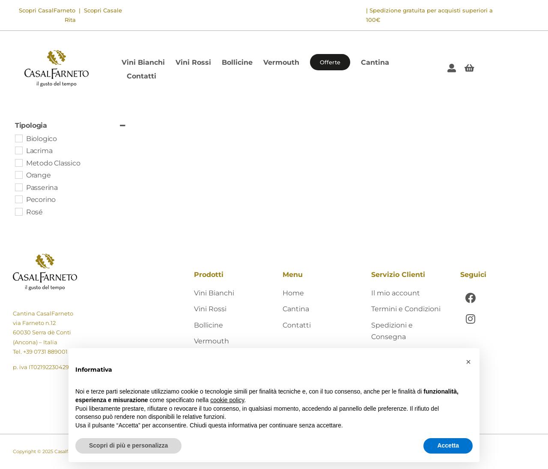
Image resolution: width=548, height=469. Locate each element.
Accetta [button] (448, 445)
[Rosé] (18, 211)
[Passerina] (18, 186)
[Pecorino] (18, 198)
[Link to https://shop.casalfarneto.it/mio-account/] (451, 68)
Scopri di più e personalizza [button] (128, 445)
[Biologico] (18, 138)
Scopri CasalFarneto (47, 10)
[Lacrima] (18, 150)
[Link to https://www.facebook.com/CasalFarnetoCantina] (470, 297)
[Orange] (18, 174)
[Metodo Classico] (18, 162)
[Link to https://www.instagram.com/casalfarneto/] (470, 318)
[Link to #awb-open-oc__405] (469, 68)
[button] (468, 362)
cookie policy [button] (227, 400)
